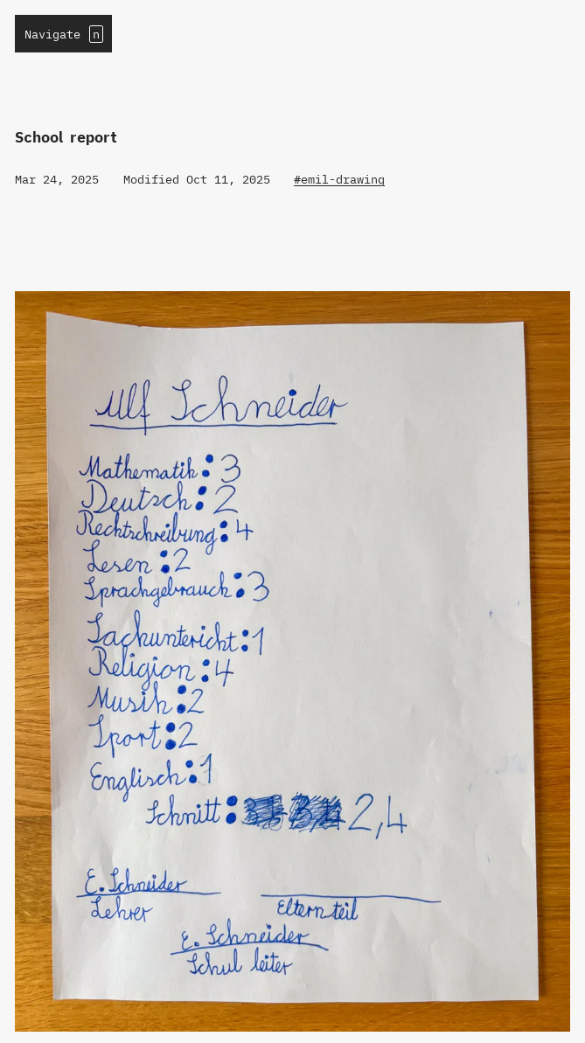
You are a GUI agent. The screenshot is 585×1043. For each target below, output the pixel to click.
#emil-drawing (339, 179)
